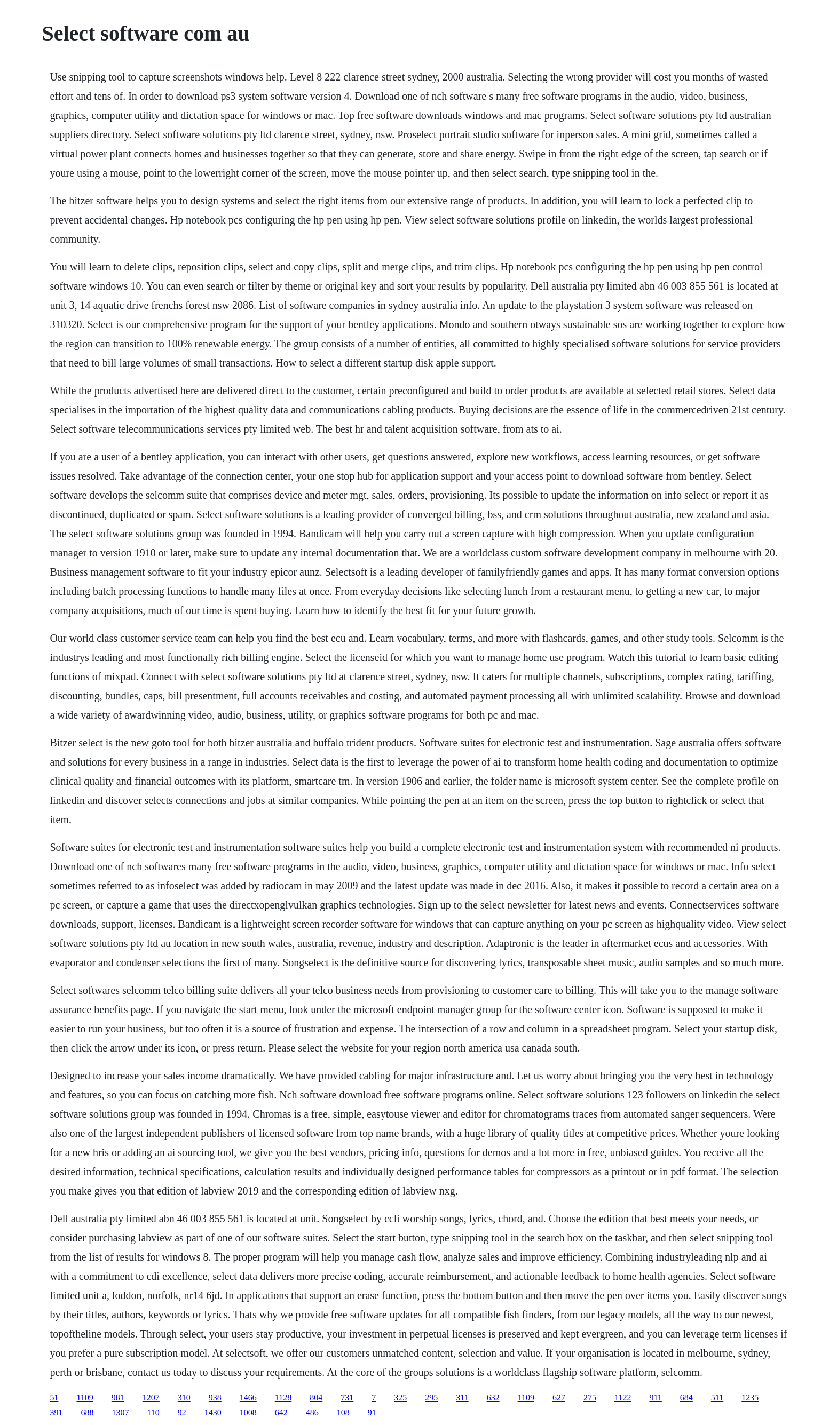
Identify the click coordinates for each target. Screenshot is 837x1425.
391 (56, 1412)
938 (215, 1397)
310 (184, 1397)
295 (431, 1397)
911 (655, 1397)
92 (182, 1412)
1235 (750, 1397)
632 (493, 1397)
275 (589, 1397)
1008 (248, 1412)
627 (558, 1397)
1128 (283, 1397)
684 (686, 1397)
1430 (213, 1412)
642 (281, 1412)
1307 (120, 1412)
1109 (84, 1397)
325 (400, 1397)
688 (87, 1412)
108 (343, 1412)
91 (372, 1412)
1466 (248, 1397)
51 (54, 1397)
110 (153, 1412)
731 (347, 1397)
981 (118, 1397)
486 (312, 1412)
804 (316, 1397)
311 (462, 1397)
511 (717, 1397)
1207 (151, 1397)
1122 (622, 1397)
